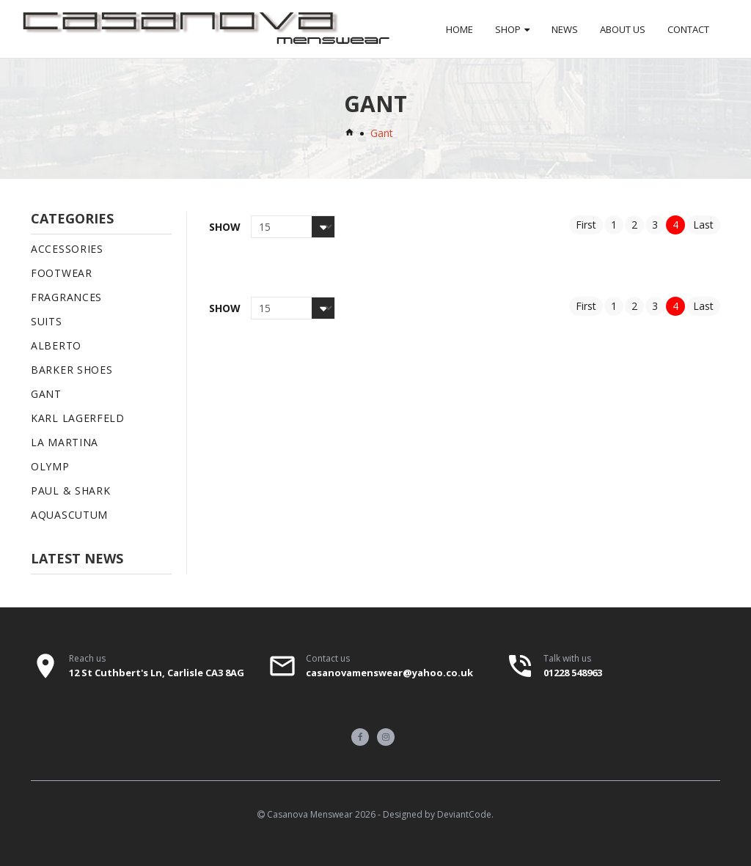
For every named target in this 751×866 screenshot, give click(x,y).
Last (703, 225)
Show (225, 227)
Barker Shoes (71, 370)
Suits (46, 321)
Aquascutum (69, 515)
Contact (688, 29)
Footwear (61, 273)
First (586, 225)
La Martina (64, 442)
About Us (622, 29)
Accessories (67, 249)
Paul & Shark (70, 490)
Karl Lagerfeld (78, 418)
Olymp (50, 466)
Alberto (56, 345)
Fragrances (66, 297)
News (565, 29)
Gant (46, 394)
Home (459, 29)
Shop (508, 29)
